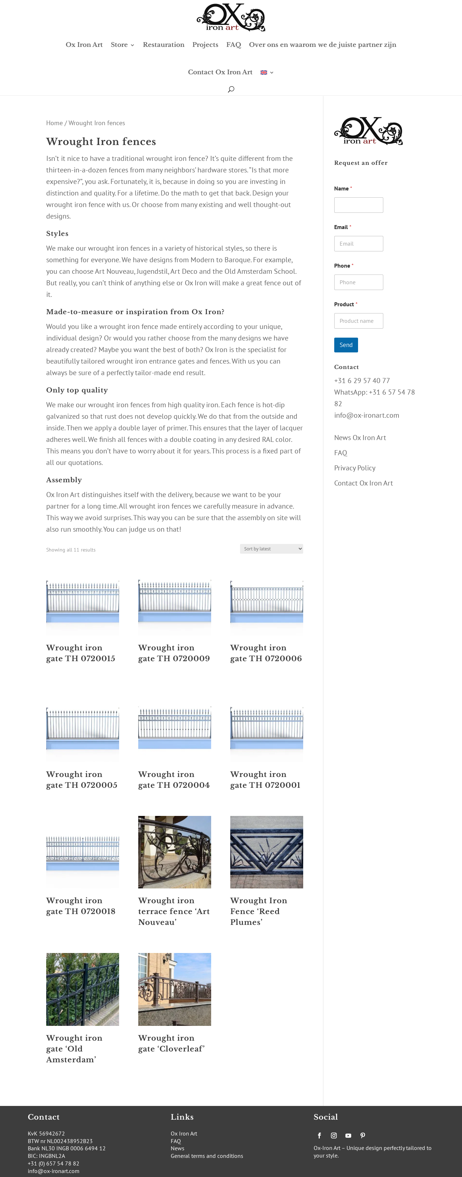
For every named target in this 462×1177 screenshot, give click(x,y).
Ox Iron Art (84, 45)
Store (119, 45)
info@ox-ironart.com (366, 415)
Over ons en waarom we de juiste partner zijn (322, 45)
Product (346, 304)
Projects (205, 45)
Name (343, 188)
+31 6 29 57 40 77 (362, 380)
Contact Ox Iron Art (220, 72)
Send (346, 345)
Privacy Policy (354, 468)
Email (343, 227)
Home (54, 122)
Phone (344, 265)
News (177, 1148)
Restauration (163, 45)
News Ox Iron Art (360, 437)
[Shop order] (271, 549)
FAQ (233, 45)
